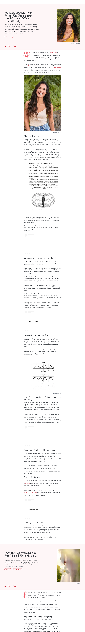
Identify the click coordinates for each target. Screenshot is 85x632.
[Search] (79, 1)
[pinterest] (10, 46)
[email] (13, 46)
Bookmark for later (17, 37)
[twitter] (8, 46)
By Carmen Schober (8, 33)
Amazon (27, 483)
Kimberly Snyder (53, 52)
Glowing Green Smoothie (30, 65)
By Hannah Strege (8, 566)
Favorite (7, 37)
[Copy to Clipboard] (15, 46)
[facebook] (5, 46)
